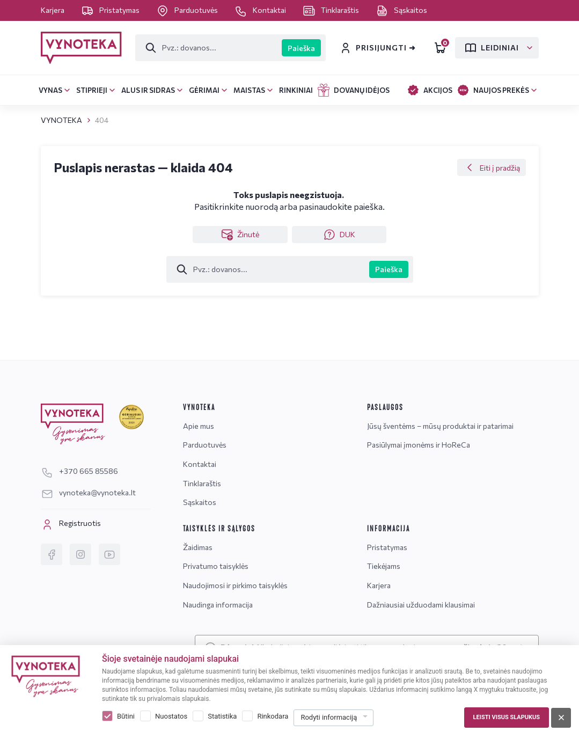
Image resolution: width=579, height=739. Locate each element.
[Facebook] (51, 554)
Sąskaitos (401, 9)
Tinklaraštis (332, 9)
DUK (339, 234)
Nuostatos (171, 716)
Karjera (53, 9)
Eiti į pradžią (491, 167)
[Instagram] (80, 554)
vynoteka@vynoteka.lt (88, 492)
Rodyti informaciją (329, 717)
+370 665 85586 (79, 470)
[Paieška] (209, 48)
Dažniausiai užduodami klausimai (421, 604)
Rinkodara (272, 716)
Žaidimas (197, 547)
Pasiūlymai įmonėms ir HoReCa (418, 444)
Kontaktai (261, 9)
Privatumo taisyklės (215, 565)
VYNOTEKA (61, 120)
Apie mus (198, 425)
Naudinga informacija (218, 604)
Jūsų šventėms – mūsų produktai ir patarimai (440, 425)
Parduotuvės (187, 9)
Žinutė (240, 234)
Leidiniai (491, 47)
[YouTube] (109, 554)
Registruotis (71, 524)
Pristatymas (111, 9)
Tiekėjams (383, 565)
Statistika (222, 716)
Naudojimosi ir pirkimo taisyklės (235, 585)
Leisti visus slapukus (506, 717)
